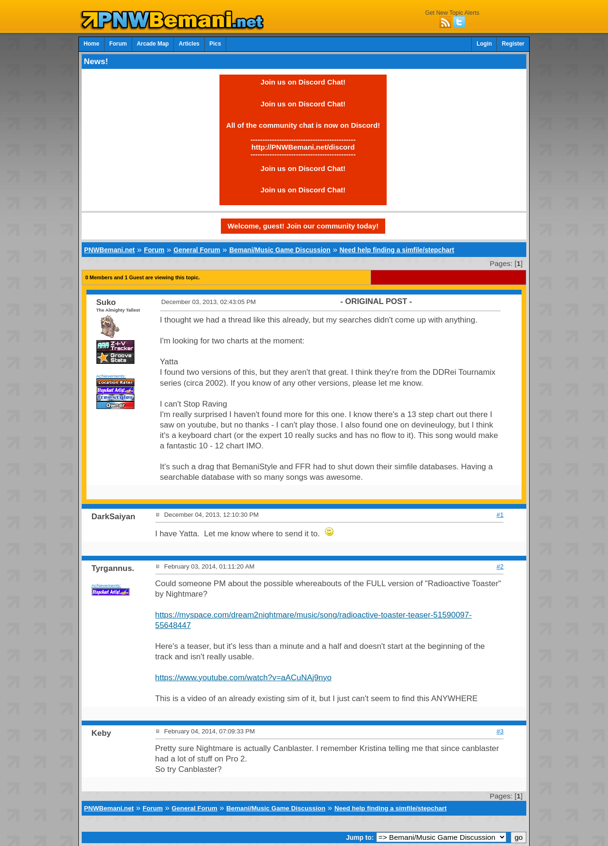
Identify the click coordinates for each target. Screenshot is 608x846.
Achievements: (111, 376)
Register (513, 43)
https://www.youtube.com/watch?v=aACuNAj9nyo (243, 677)
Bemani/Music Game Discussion (280, 250)
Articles (189, 43)
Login (484, 43)
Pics (215, 43)
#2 (500, 566)
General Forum (196, 250)
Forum (118, 43)
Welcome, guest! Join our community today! (303, 226)
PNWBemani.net (109, 250)
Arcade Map (153, 43)
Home (91, 43)
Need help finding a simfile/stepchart (397, 250)
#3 (500, 731)
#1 (500, 514)
